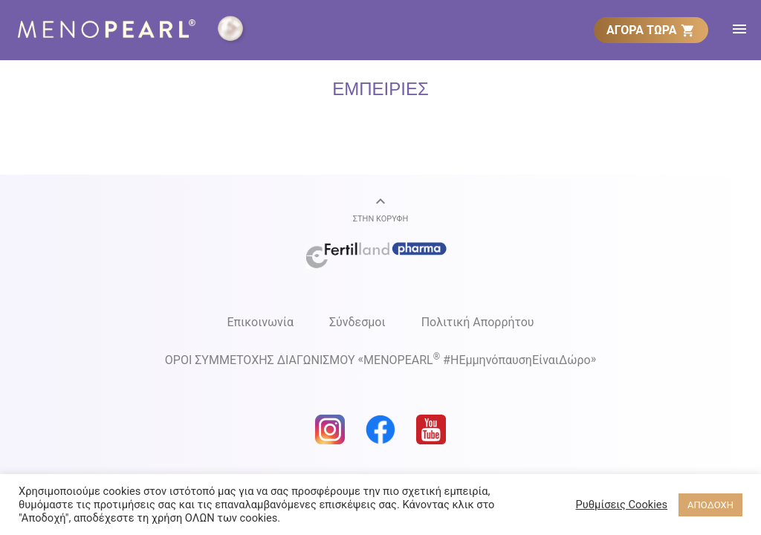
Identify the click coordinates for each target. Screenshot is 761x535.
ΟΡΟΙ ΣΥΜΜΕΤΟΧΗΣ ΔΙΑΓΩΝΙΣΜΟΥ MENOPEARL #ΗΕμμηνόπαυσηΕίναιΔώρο (380, 359)
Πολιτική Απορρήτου (477, 322)
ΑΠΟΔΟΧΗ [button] (710, 504)
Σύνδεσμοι (357, 322)
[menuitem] (651, 29)
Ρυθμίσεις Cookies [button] (621, 504)
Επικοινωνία (260, 322)
